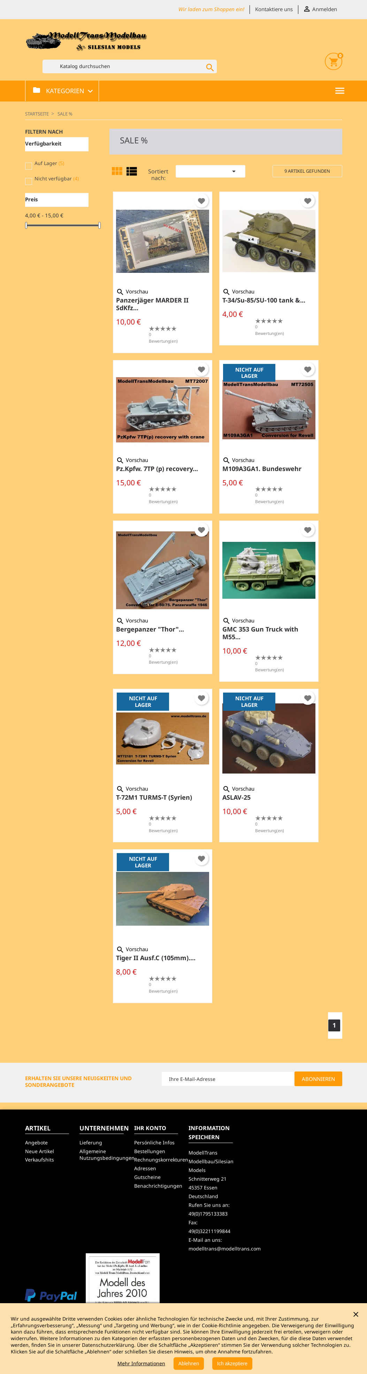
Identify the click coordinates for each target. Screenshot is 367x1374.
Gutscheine (147, 1177)
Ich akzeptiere (232, 1363)
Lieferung (90, 1142)
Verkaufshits (39, 1159)
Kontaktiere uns (274, 9)
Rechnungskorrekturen (161, 1159)
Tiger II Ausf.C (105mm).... (156, 958)
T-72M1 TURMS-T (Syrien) (154, 797)
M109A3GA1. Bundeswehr (261, 468)
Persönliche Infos (154, 1142)
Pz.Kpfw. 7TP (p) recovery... (157, 468)
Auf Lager (49, 163)
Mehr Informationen (141, 1363)
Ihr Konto (150, 1128)
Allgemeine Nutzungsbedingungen (107, 1155)
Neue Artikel (39, 1151)
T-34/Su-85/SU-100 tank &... (263, 300)
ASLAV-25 (236, 797)
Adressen (145, 1168)
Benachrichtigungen (158, 1185)
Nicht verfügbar (57, 178)
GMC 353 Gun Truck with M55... (260, 633)
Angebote (36, 1142)
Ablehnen (188, 1363)
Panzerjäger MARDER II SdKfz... (152, 304)
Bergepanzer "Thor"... (150, 629)
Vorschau (132, 291)
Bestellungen (149, 1151)
